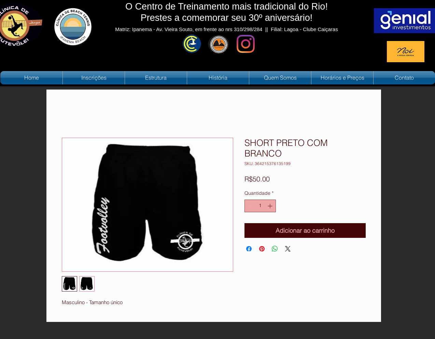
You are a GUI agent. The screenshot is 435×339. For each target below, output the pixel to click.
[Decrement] (249, 206)
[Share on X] (288, 249)
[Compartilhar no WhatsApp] (275, 249)
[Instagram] (246, 44)
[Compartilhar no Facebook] (249, 249)
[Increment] (270, 206)
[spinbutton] (260, 206)
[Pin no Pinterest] (262, 249)
